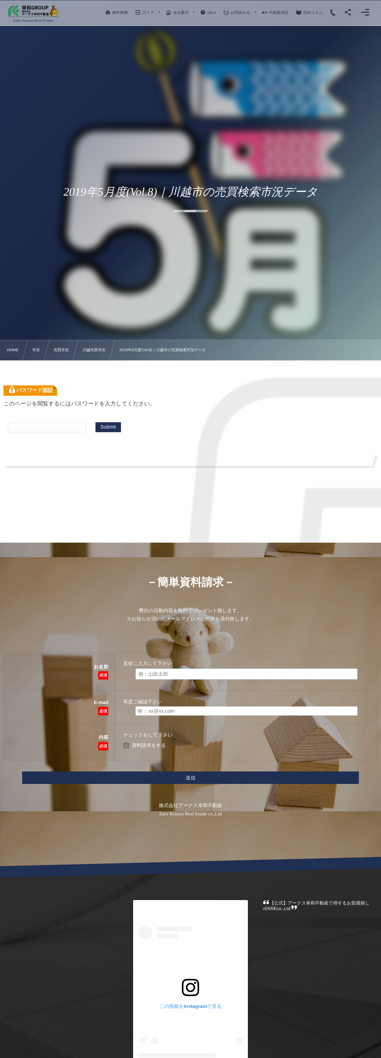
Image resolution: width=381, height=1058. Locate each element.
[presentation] (47, 837)
